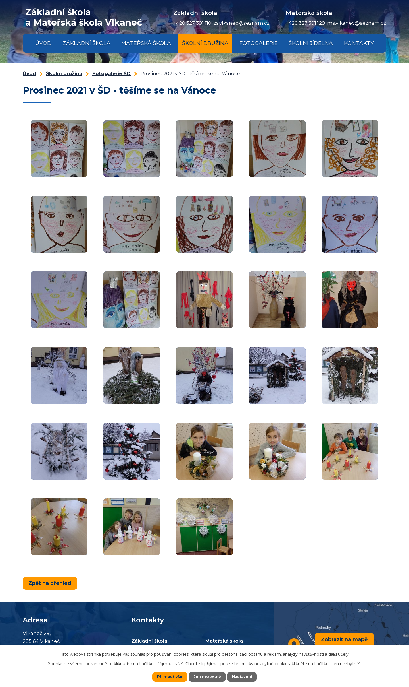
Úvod (43, 43)
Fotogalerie (258, 43)
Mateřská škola (146, 43)
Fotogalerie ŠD (111, 73)
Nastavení (243, 676)
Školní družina (205, 43)
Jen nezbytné (207, 676)
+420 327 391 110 (192, 23)
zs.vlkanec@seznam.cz (242, 23)
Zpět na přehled (51, 583)
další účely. (338, 654)
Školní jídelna (311, 43)
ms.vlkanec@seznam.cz (356, 23)
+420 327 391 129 (305, 23)
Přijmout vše (168, 676)
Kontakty (359, 43)
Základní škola (86, 43)
